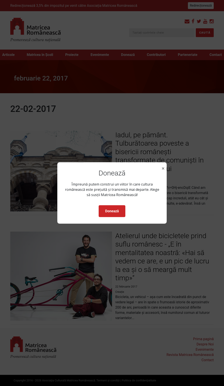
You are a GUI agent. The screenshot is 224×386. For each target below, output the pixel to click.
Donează (112, 211)
